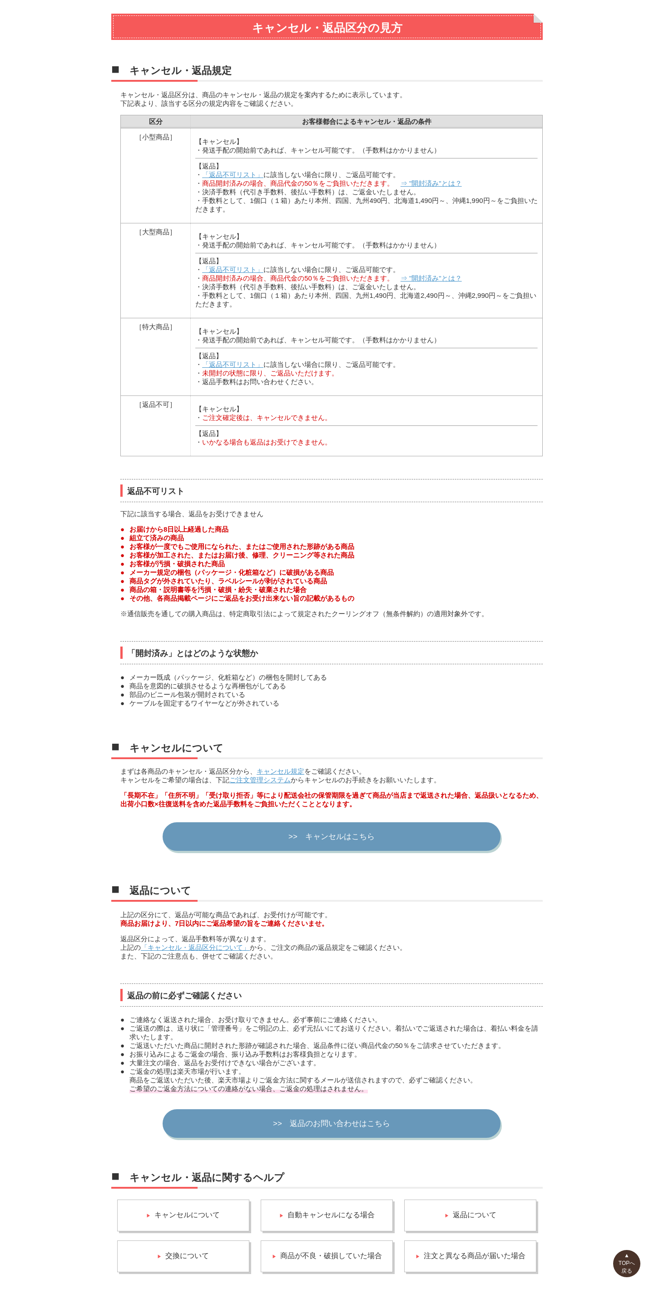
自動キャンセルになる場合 (331, 1215)
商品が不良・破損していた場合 (331, 1256)
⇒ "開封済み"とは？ (431, 183)
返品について (474, 1215)
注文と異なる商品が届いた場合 (474, 1256)
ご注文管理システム (260, 780)
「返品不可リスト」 (232, 174)
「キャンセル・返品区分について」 (195, 947)
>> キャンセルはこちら (331, 836)
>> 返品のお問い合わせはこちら (331, 1123)
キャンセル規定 (280, 771)
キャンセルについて (187, 1215)
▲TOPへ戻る (627, 1263)
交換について (187, 1256)
